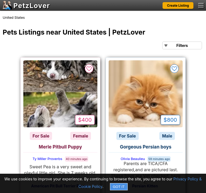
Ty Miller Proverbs (47, 159)
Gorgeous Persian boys (145, 147)
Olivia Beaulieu (133, 159)
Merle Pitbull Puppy (60, 147)
